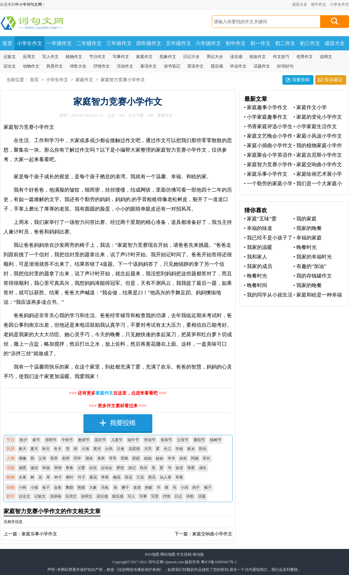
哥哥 (112, 458)
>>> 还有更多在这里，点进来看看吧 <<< (118, 393)
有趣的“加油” (311, 266)
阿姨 (195, 458)
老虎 (137, 487)
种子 (58, 477)
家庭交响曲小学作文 (212, 534)
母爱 (191, 468)
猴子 (208, 487)
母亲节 (166, 440)
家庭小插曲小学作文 (270, 145)
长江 (167, 449)
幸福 (46, 468)
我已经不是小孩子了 (270, 237)
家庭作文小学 (311, 107)
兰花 (140, 477)
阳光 (203, 449)
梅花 (117, 477)
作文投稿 (184, 554)
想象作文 (168, 56)
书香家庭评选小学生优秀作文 (268, 127)
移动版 (198, 554)
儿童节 (116, 440)
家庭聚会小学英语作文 (268, 155)
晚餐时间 (257, 285)
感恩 (22, 468)
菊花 (93, 477)
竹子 (81, 477)
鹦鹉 (69, 487)
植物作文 (74, 56)
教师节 (83, 440)
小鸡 (184, 487)
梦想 (120, 468)
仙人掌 (165, 477)
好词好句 (285, 66)
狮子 (125, 487)
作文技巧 (281, 56)
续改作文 (257, 56)
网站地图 (167, 554)
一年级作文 (59, 43)
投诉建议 (333, 79)
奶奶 (136, 458)
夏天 (34, 449)
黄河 (97, 449)
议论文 (9, 66)
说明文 (326, 56)
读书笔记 (172, 66)
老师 (65, 458)
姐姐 (148, 458)
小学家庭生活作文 (316, 126)
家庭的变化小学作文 (319, 117)
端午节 (133, 440)
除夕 (23, 440)
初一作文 (260, 43)
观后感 (217, 66)
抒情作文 (101, 66)
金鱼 (58, 487)
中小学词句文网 (28, 4)
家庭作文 (144, 56)
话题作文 (262, 66)
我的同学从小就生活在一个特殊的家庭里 (268, 295)
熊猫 (81, 487)
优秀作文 (304, 56)
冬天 (58, 449)
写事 (143, 496)
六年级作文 (208, 43)
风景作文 (54, 66)
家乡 (191, 449)
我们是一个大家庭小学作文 (318, 184)
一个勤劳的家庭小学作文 (268, 184)
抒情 (166, 496)
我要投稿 (301, 79)
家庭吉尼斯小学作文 (319, 155)
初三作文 (310, 43)
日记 (178, 496)
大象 (93, 487)
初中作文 (318, 4)
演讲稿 (55, 496)
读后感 (236, 56)
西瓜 (152, 477)
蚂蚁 (149, 487)
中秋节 (67, 440)
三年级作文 (119, 43)
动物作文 (31, 66)
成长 (203, 468)
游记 (132, 468)
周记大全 (215, 56)
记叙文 (9, 56)
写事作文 (121, 56)
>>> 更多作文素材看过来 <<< (118, 405)
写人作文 (50, 56)
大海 (85, 449)
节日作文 (97, 56)
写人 (131, 496)
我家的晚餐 (309, 228)
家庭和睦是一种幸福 (319, 294)
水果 (22, 477)
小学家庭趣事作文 (267, 117)
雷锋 (124, 458)
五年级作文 (178, 43)
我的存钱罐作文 (314, 275)
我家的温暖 (259, 247)
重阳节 (199, 440)
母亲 (54, 458)
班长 (206, 458)
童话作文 (148, 66)
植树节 (215, 440)
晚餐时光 (306, 247)
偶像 (22, 458)
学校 (179, 449)
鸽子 (196, 487)
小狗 (22, 487)
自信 (93, 468)
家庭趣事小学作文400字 (265, 108)
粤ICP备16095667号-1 (219, 562)
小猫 (34, 487)
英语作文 (195, 66)
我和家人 (257, 256)
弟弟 (101, 458)
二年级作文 (89, 43)
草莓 (179, 477)
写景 (155, 496)
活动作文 (125, 66)
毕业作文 (238, 66)
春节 (36, 440)
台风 (109, 449)
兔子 (46, 487)
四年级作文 (148, 43)
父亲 (42, 458)
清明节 (50, 440)
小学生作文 (339, 4)
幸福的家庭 (309, 237)
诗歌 (190, 496)
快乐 (144, 468)
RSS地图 (152, 554)
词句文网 (155, 562)
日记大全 (191, 56)
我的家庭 (306, 218)
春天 (22, 449)
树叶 (70, 477)
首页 (7, 43)
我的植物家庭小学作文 (318, 146)
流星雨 (134, 449)
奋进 (179, 468)
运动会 (106, 468)
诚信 (34, 468)
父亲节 (182, 440)
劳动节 (149, 440)
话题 (202, 496)
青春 (69, 468)
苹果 (105, 477)
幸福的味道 (259, 228)
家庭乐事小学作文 (39, 534)
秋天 (46, 449)
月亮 (148, 449)
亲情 (58, 468)
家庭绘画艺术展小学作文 (318, 174)
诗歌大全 (78, 66)
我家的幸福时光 (314, 256)
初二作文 (285, 43)
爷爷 (171, 458)
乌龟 (105, 487)
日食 (120, 449)
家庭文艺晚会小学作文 (268, 136)
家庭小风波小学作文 (319, 136)
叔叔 (183, 458)
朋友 (89, 458)
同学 (77, 458)
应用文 (29, 56)
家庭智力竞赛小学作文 (123, 79)
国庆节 (100, 440)
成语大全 (299, 4)
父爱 (81, 468)
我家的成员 (259, 266)
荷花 (128, 477)
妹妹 (159, 458)
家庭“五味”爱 (262, 218)
